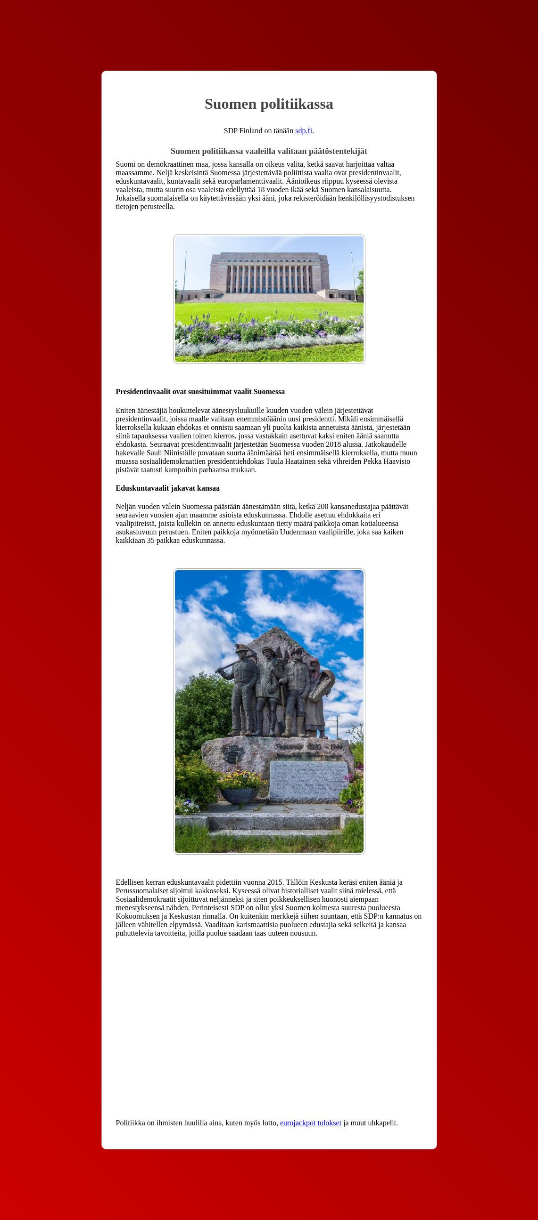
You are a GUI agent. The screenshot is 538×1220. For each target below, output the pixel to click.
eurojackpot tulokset (310, 1123)
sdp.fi (303, 131)
